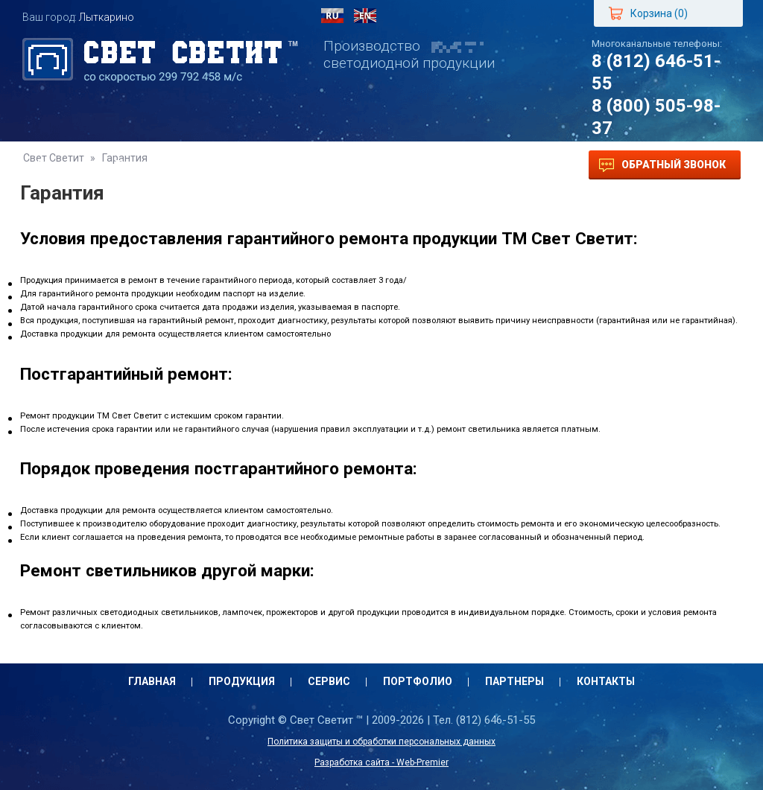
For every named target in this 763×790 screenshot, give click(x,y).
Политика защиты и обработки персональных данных (381, 741)
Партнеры (413, 165)
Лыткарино (106, 17)
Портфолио (319, 165)
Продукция (148, 165)
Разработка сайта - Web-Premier (381, 762)
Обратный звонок (662, 165)
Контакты (502, 165)
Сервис (234, 165)
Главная (61, 165)
